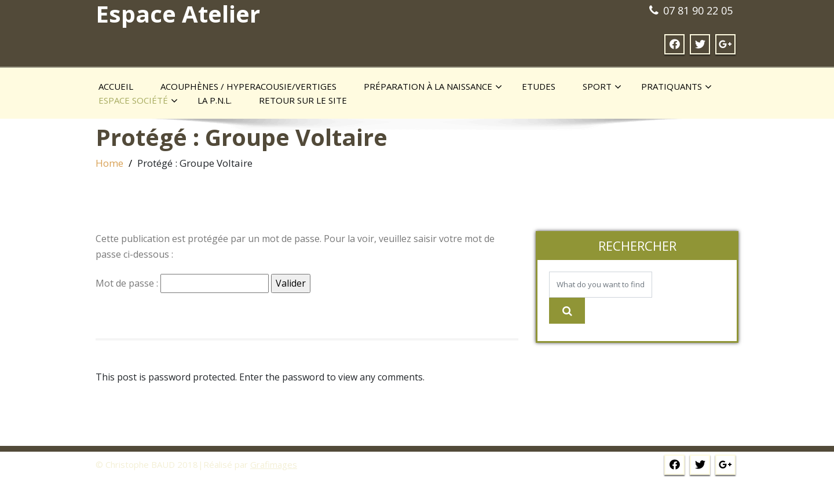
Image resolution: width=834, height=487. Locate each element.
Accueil (115, 86)
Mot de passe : (182, 283)
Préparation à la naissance (433, 86)
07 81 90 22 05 (698, 10)
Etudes (538, 86)
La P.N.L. (214, 100)
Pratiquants (676, 86)
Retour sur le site (303, 100)
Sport (602, 86)
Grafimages (273, 464)
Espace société (138, 100)
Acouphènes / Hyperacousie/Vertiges (248, 86)
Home (109, 163)
